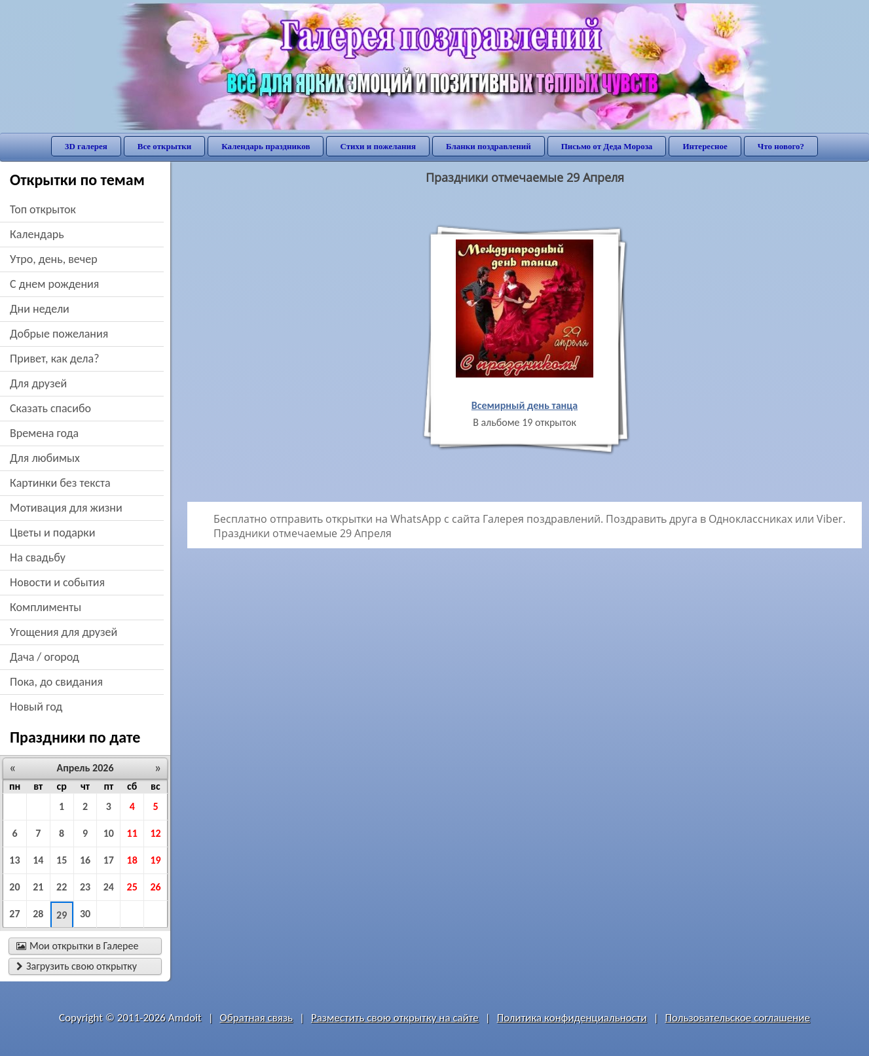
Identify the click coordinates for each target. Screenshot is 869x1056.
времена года (44, 433)
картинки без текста (60, 483)
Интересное (704, 146)
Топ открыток (43, 209)
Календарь (37, 234)
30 (85, 913)
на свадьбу (37, 557)
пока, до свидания (56, 682)
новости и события (57, 582)
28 (38, 913)
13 (14, 860)
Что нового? (781, 146)
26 (155, 887)
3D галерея (86, 146)
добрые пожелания (59, 333)
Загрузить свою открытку (76, 966)
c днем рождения (54, 284)
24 (108, 887)
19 (155, 860)
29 (61, 915)
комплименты (45, 607)
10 (108, 833)
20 (14, 887)
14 (38, 860)
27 (14, 913)
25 (132, 887)
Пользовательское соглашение (737, 1018)
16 (85, 860)
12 (155, 833)
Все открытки (165, 146)
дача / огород (44, 657)
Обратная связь (256, 1018)
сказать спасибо (50, 408)
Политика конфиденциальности (572, 1018)
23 (85, 887)
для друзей (38, 383)
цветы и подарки (52, 532)
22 (61, 887)
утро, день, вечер (54, 259)
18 (132, 860)
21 (38, 887)
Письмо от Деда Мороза (607, 146)
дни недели (39, 309)
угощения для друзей (63, 632)
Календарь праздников (265, 146)
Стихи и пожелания (378, 146)
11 (132, 833)
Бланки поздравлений (488, 146)
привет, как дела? (55, 358)
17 (108, 860)
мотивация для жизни (66, 508)
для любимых (45, 458)
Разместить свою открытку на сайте (395, 1018)
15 (61, 860)
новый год (36, 706)
